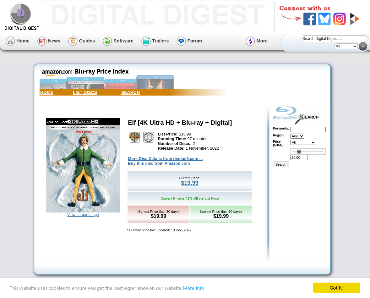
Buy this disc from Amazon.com (159, 163)
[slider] (299, 151)
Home (18, 40)
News (48, 40)
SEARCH (130, 92)
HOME (46, 92)
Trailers (155, 40)
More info (193, 288)
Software (118, 40)
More (257, 40)
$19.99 (190, 183)
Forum (189, 40)
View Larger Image (83, 214)
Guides (81, 40)
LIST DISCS (85, 92)
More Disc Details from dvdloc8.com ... (165, 158)
